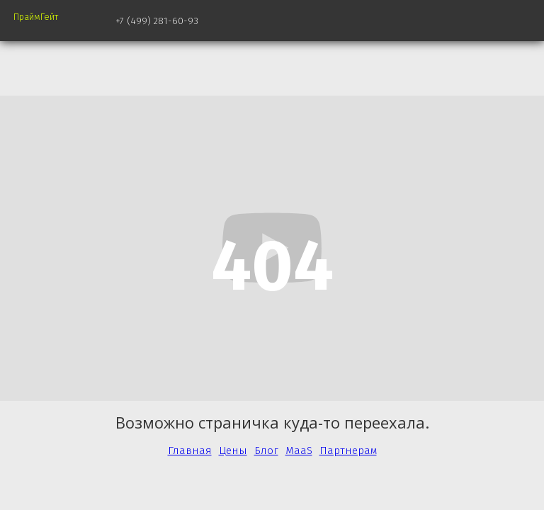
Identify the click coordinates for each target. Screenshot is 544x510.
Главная (190, 450)
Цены (233, 450)
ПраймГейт (35, 16)
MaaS (298, 450)
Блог (266, 450)
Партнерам (348, 450)
